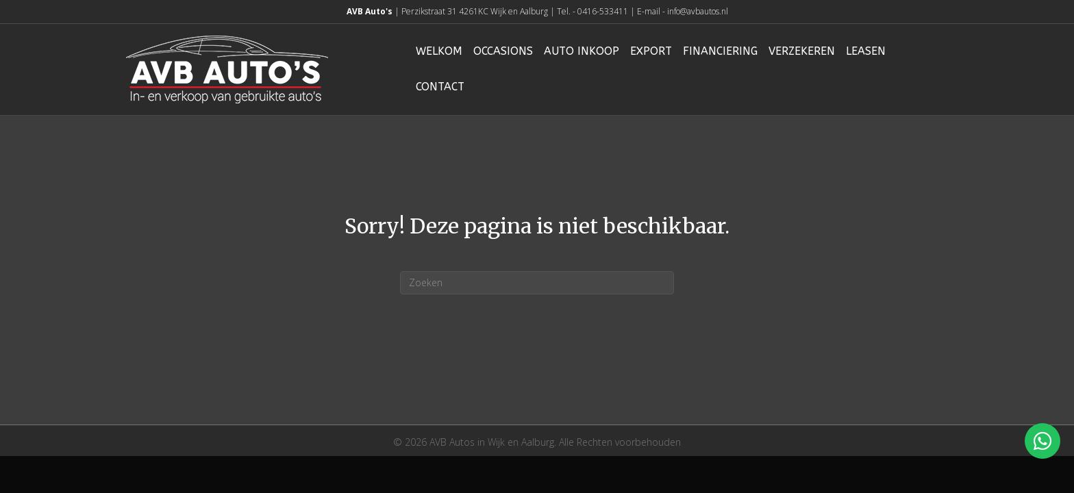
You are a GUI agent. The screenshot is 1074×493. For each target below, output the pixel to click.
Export (651, 51)
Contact (440, 86)
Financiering (720, 51)
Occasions (503, 51)
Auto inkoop (581, 51)
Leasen (866, 51)
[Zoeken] (537, 282)
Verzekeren (802, 51)
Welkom (439, 51)
